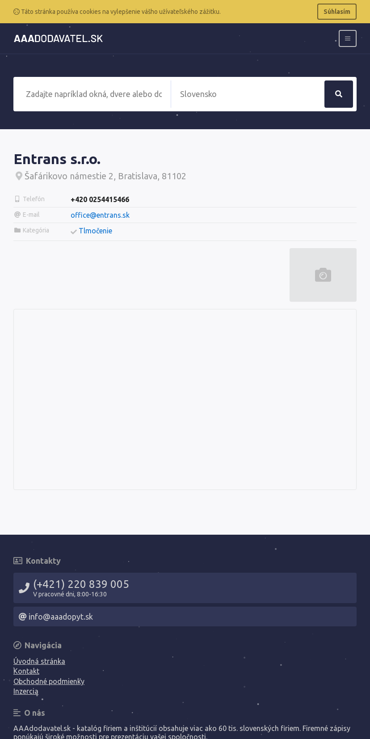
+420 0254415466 (100, 199)
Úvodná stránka (39, 661)
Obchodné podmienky (48, 681)
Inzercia (25, 691)
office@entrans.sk (100, 215)
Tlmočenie (95, 231)
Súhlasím (337, 11)
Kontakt (26, 671)
